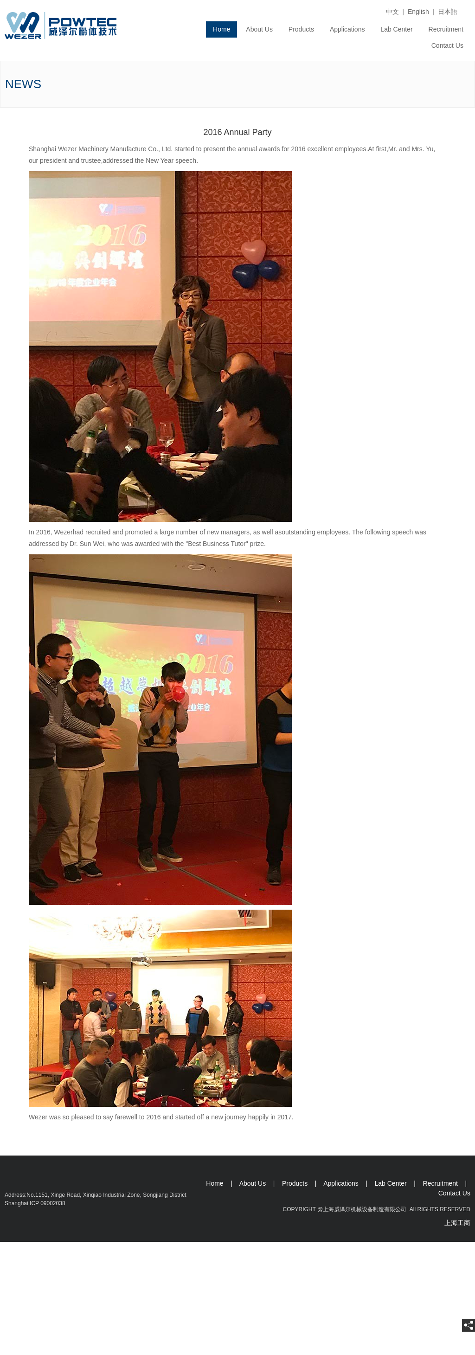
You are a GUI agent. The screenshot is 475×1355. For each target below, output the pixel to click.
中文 (392, 11)
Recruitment (446, 29)
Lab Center (396, 29)
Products (301, 29)
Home (221, 29)
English (418, 11)
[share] (468, 1325)
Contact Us (447, 45)
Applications (347, 29)
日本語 (447, 11)
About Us (259, 29)
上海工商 (457, 1223)
